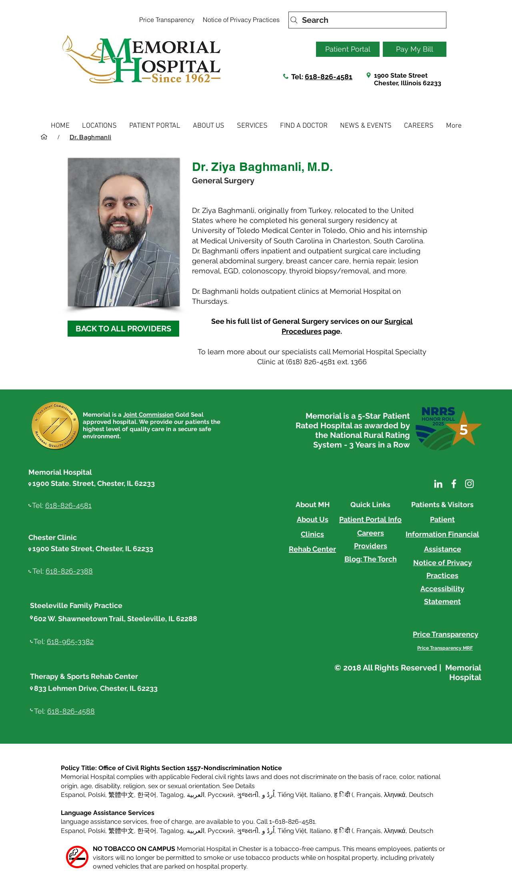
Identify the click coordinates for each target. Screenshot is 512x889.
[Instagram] (469, 484)
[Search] (367, 20)
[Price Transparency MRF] (445, 648)
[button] (99, 125)
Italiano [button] (320, 795)
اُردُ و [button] (268, 795)
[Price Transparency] (167, 20)
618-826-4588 (71, 711)
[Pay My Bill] (414, 49)
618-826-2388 (69, 571)
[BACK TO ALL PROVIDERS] (123, 329)
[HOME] (44, 137)
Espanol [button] (73, 795)
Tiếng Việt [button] (292, 795)
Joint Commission (148, 414)
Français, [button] (369, 831)
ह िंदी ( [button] (343, 795)
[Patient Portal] (348, 49)
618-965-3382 (70, 641)
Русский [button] (221, 795)
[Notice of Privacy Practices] (241, 20)
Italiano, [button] (321, 831)
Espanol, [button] (73, 831)
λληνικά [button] (395, 795)
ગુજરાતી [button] (248, 795)
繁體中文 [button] (121, 795)
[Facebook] (454, 484)
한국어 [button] (146, 795)
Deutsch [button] (421, 795)
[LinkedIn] (438, 484)
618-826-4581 (328, 76)
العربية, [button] (195, 795)
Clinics (312, 534)
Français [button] (368, 795)
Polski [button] (96, 795)
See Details (238, 786)
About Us (312, 519)
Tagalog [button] (172, 795)
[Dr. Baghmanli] (90, 137)
